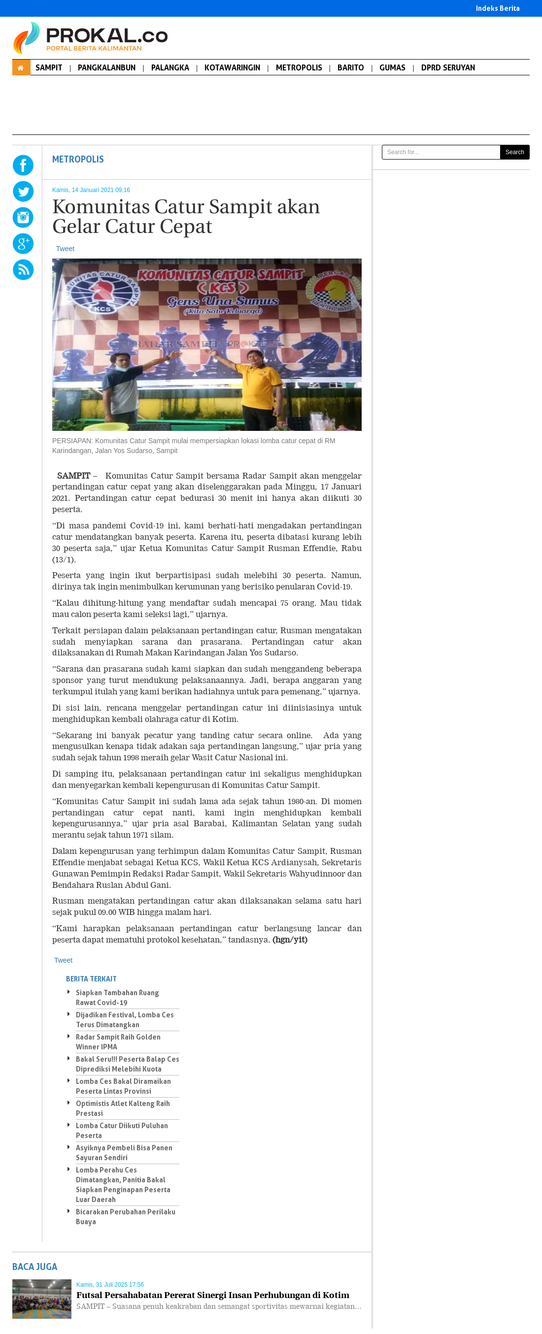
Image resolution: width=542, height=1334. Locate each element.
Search (515, 152)
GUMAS (392, 67)
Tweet (65, 249)
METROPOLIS (299, 67)
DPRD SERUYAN (448, 67)
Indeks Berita (498, 8)
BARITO (351, 67)
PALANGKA (170, 67)
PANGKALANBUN (107, 67)
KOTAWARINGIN (232, 67)
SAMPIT (49, 67)
